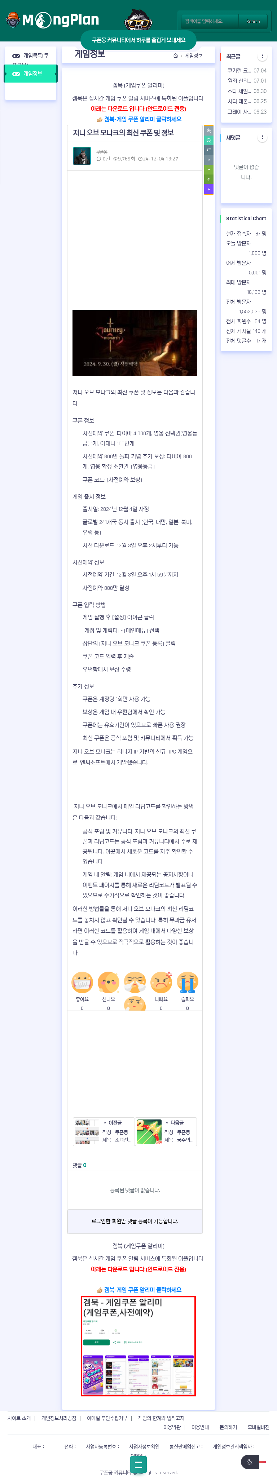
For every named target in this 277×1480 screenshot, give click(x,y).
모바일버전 (258, 1427)
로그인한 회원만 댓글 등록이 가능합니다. (135, 1212)
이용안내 (200, 1427)
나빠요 (161, 983)
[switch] (253, 1462)
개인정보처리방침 (58, 1418)
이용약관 (172, 1427)
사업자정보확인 (144, 1447)
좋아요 (82, 983)
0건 (103, 159)
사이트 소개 (19, 1418)
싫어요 (134, 983)
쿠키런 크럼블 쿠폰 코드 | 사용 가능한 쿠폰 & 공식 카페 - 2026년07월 (238, 70)
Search (253, 22)
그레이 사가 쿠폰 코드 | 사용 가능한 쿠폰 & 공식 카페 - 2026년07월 (238, 112)
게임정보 (193, 56)
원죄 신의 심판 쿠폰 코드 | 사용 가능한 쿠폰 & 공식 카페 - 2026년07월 (238, 81)
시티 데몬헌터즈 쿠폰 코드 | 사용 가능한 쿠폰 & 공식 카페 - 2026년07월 (238, 101)
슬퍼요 (187, 983)
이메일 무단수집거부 (107, 1418)
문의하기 (228, 1427)
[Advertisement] (30, 213)
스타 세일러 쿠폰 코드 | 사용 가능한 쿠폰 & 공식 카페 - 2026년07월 (238, 91)
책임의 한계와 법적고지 (161, 1418)
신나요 (108, 983)
